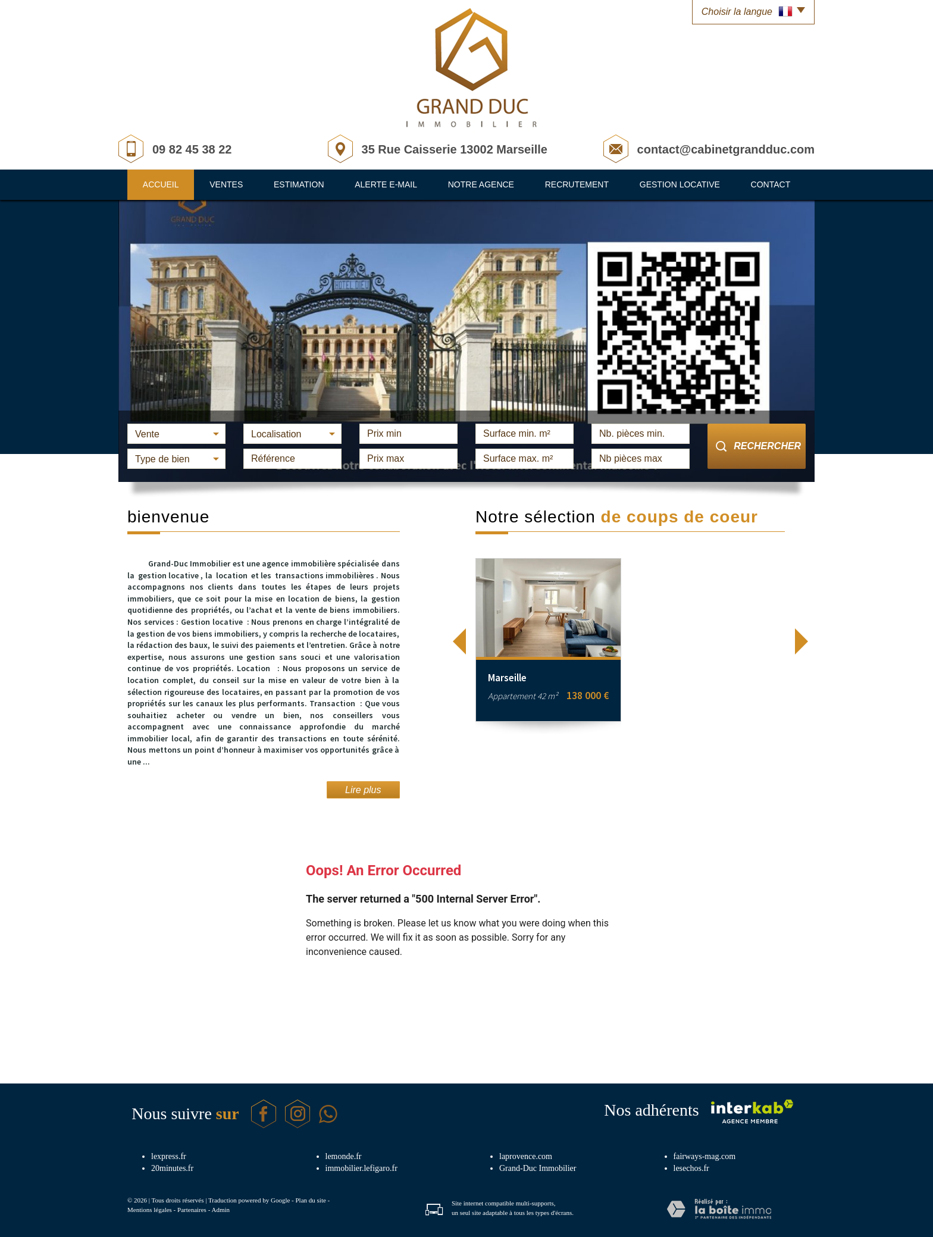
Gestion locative (680, 184)
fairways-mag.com (705, 1156)
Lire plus (363, 790)
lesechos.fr (691, 1168)
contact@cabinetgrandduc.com (726, 149)
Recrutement (577, 184)
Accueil (161, 184)
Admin (220, 1209)
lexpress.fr (168, 1156)
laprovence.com (525, 1156)
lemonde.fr (343, 1156)
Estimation (299, 184)
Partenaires (191, 1209)
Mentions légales (149, 1209)
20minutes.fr (172, 1168)
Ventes (226, 184)
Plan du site (310, 1200)
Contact (771, 184)
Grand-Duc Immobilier (537, 1168)
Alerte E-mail (386, 184)
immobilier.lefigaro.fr (361, 1168)
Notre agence (481, 184)
